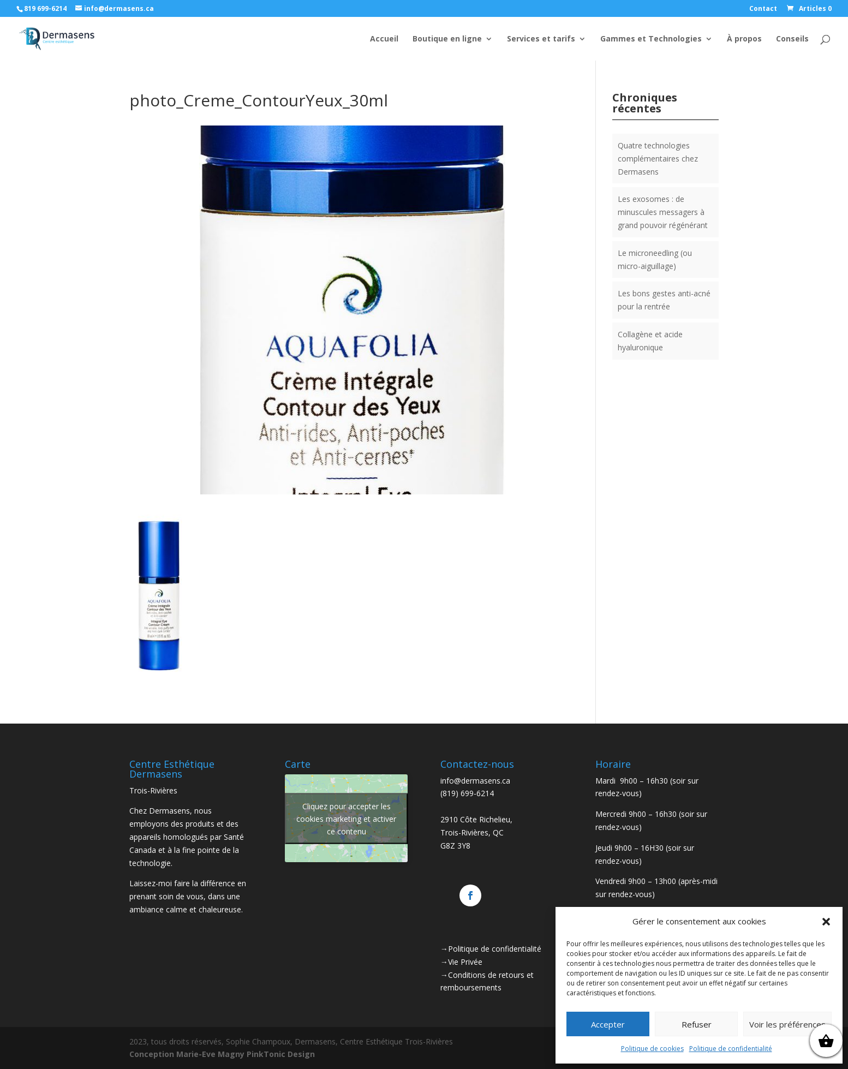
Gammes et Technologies (651, 39)
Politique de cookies (652, 1048)
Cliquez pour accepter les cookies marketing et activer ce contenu (346, 818)
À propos (744, 39)
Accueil (384, 39)
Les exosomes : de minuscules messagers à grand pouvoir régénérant (663, 212)
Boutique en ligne (447, 39)
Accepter (608, 1024)
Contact (763, 9)
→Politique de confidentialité (490, 948)
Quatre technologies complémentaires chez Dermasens (658, 158)
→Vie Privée (461, 962)
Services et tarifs (541, 39)
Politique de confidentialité (730, 1048)
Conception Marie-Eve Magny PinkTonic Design (222, 1054)
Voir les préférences (787, 1024)
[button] (826, 921)
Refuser (697, 1024)
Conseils (792, 39)
